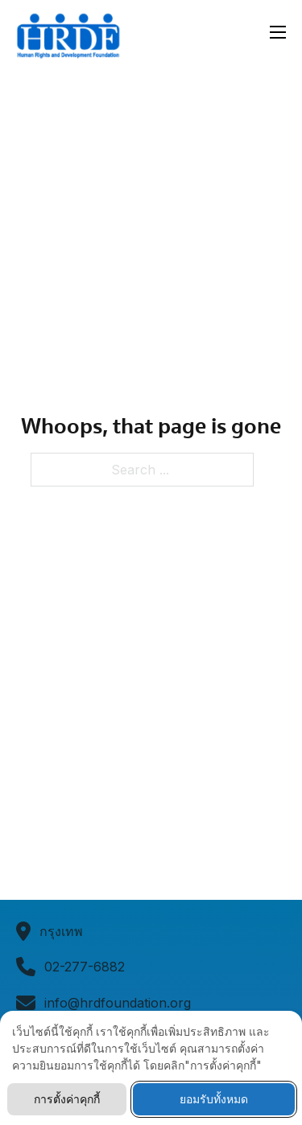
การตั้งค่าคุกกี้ (67, 1099)
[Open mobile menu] (278, 32)
